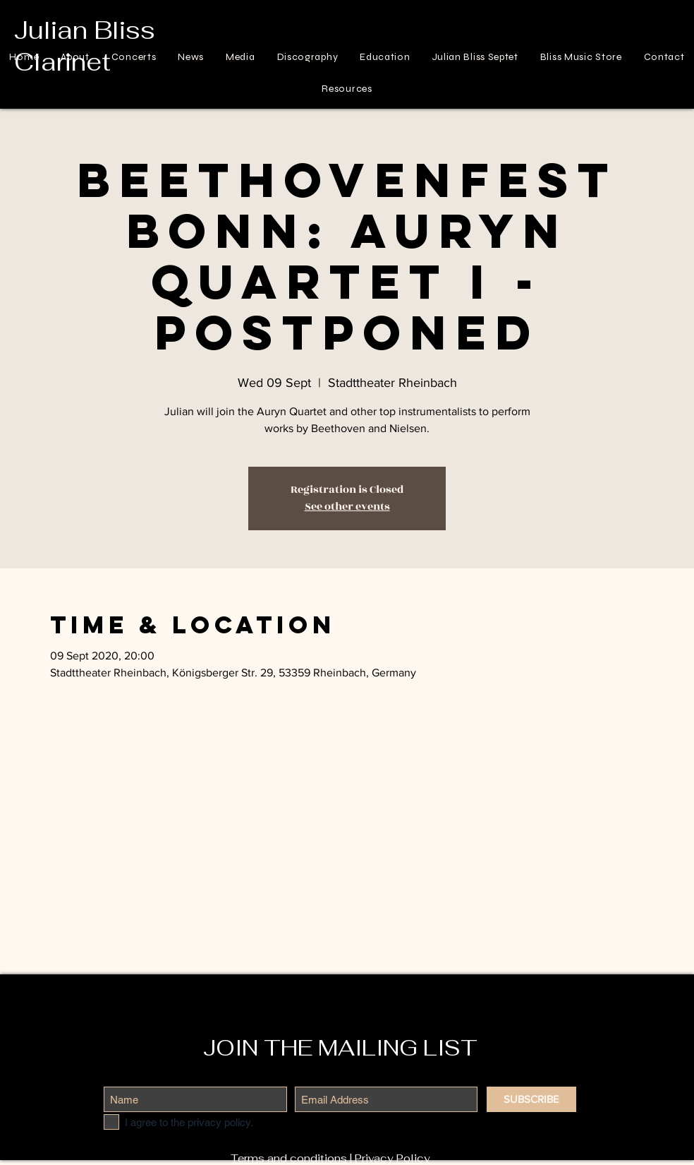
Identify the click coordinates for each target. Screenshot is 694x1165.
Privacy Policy (392, 1158)
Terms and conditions (289, 1158)
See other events (347, 506)
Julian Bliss (84, 30)
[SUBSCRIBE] (531, 1099)
